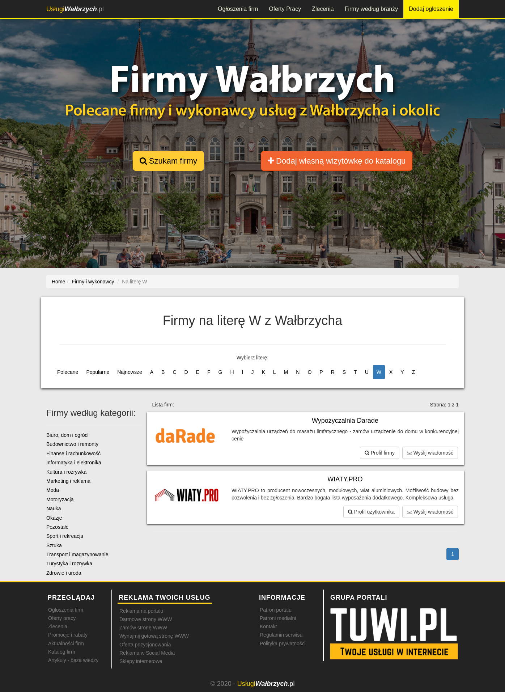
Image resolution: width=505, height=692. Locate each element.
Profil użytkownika (371, 512)
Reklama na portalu (141, 611)
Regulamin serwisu (281, 635)
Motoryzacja (59, 499)
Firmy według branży (371, 9)
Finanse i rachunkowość (73, 453)
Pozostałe (57, 527)
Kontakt (268, 626)
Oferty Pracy (285, 9)
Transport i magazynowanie (77, 554)
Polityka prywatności (283, 643)
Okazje (54, 518)
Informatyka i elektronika (73, 462)
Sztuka (54, 545)
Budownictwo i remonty (72, 444)
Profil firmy (380, 453)
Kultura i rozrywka (66, 472)
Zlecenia (323, 9)
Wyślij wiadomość (430, 453)
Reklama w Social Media (147, 653)
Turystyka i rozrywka (69, 563)
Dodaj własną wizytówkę (337, 160)
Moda (52, 490)
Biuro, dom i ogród (67, 435)
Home (58, 281)
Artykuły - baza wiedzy (73, 660)
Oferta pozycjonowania (145, 644)
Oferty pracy (62, 618)
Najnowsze (129, 372)
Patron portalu (276, 610)
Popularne (97, 372)
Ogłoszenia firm (238, 9)
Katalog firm (61, 652)
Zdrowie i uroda (63, 573)
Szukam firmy (168, 160)
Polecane (67, 372)
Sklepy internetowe (140, 661)
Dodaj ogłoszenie (431, 9)
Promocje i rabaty (68, 635)
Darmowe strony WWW (145, 619)
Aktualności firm (66, 643)
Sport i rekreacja (64, 536)
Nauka (53, 508)
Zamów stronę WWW (143, 627)
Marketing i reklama (68, 481)
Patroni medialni (278, 618)
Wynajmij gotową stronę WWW (154, 636)
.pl (75, 9)
